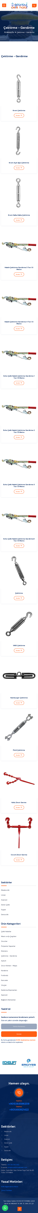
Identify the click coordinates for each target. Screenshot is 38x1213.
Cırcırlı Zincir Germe (19, 855)
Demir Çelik (5, 905)
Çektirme (19, 593)
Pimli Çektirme (19, 750)
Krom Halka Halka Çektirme (19, 215)
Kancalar (4, 980)
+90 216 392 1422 (13, 1165)
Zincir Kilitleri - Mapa (9, 966)
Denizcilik (4, 914)
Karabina (4, 970)
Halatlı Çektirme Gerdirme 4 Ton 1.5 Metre (19, 323)
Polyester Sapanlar (8, 946)
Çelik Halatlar (6, 931)
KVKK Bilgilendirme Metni (9, 1187)
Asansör (4, 900)
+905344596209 (19, 1103)
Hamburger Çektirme (19, 698)
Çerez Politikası (6, 1190)
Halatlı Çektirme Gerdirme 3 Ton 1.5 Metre (19, 268)
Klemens (4, 951)
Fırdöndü (4, 975)
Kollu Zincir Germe (19, 802)
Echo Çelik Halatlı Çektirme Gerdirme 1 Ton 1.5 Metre (19, 377)
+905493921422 (19, 1109)
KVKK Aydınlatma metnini (25, 1040)
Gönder (19, 1034)
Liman (3, 895)
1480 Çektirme (19, 645)
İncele (19, 115)
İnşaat (3, 910)
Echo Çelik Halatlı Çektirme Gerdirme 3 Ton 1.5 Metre (19, 485)
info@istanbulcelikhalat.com (17, 1167)
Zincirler (4, 941)
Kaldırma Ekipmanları (9, 990)
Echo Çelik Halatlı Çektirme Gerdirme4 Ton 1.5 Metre (19, 540)
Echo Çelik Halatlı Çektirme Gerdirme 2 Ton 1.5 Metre (19, 431)
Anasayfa (9, 32)
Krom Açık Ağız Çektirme (19, 163)
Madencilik (5, 890)
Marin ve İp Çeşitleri (8, 936)
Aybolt (3, 961)
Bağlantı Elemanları (8, 1000)
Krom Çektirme (19, 110)
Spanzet (4, 995)
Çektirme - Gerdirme (9, 956)
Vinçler (4, 985)
